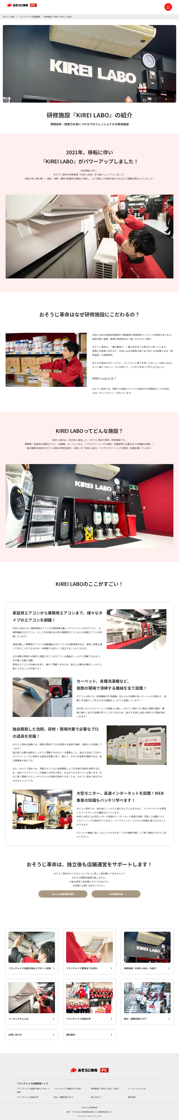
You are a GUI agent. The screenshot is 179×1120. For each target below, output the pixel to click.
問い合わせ (96, 1097)
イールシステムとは (137, 1088)
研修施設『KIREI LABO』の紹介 (105, 1088)
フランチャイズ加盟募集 (29, 16)
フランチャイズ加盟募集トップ (32, 1083)
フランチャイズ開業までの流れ (67, 1088)
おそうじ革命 (9, 16)
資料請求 (132, 1097)
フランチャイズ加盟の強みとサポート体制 (33, 1090)
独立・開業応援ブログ (63, 1097)
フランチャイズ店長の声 (27, 1097)
